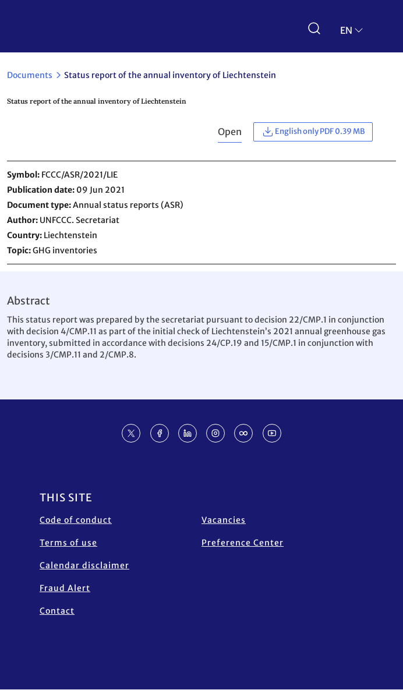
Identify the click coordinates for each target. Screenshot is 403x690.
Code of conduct (76, 520)
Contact (57, 611)
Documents (29, 75)
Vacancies (224, 520)
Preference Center (243, 542)
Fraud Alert (65, 588)
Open (230, 131)
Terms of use (68, 542)
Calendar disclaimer (84, 565)
